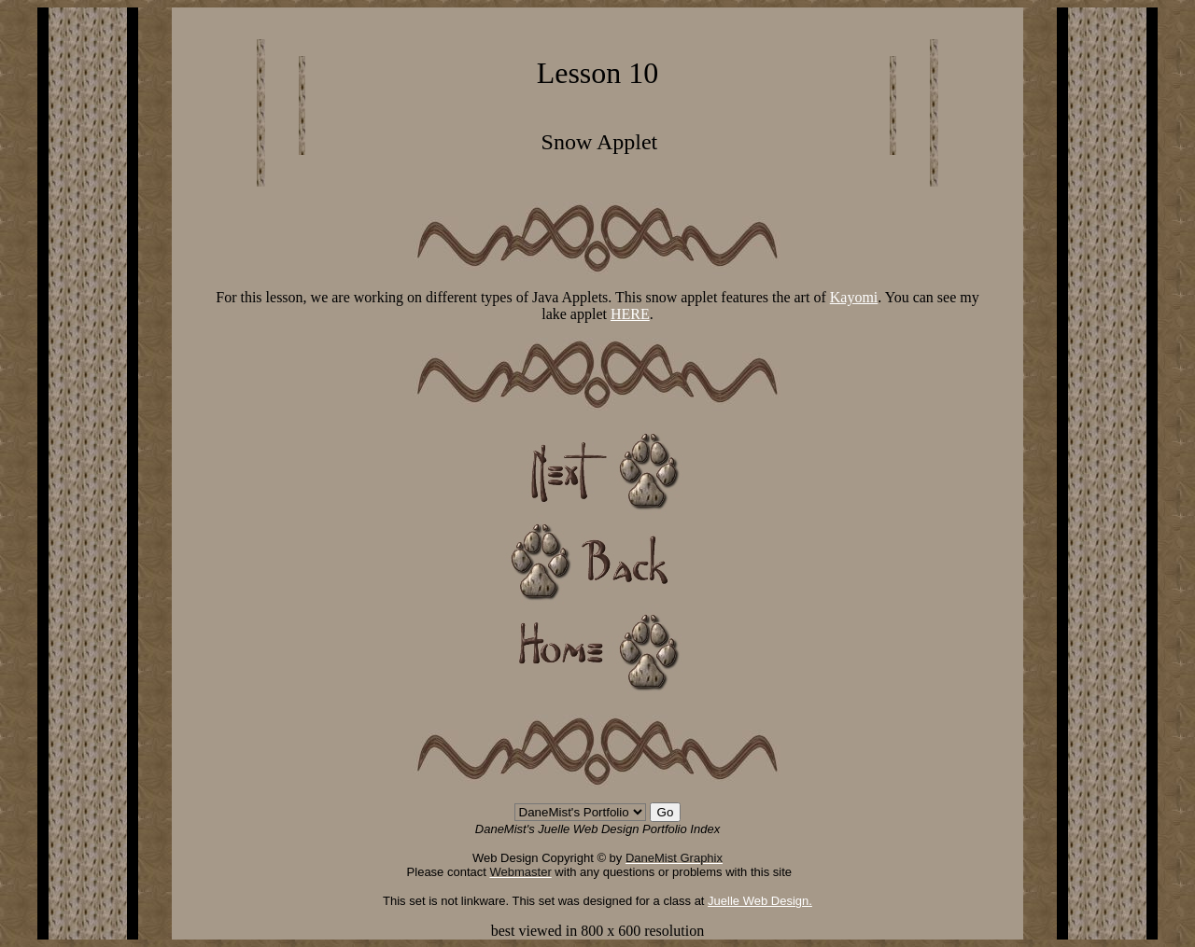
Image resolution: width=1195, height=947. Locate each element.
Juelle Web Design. (760, 901)
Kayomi (854, 297)
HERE (630, 314)
